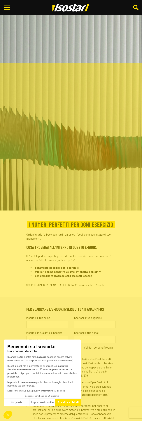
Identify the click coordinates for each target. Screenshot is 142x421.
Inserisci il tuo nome (38, 317)
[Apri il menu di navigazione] (7, 7)
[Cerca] (135, 8)
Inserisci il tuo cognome (88, 317)
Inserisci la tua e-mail (86, 332)
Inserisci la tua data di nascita (44, 332)
